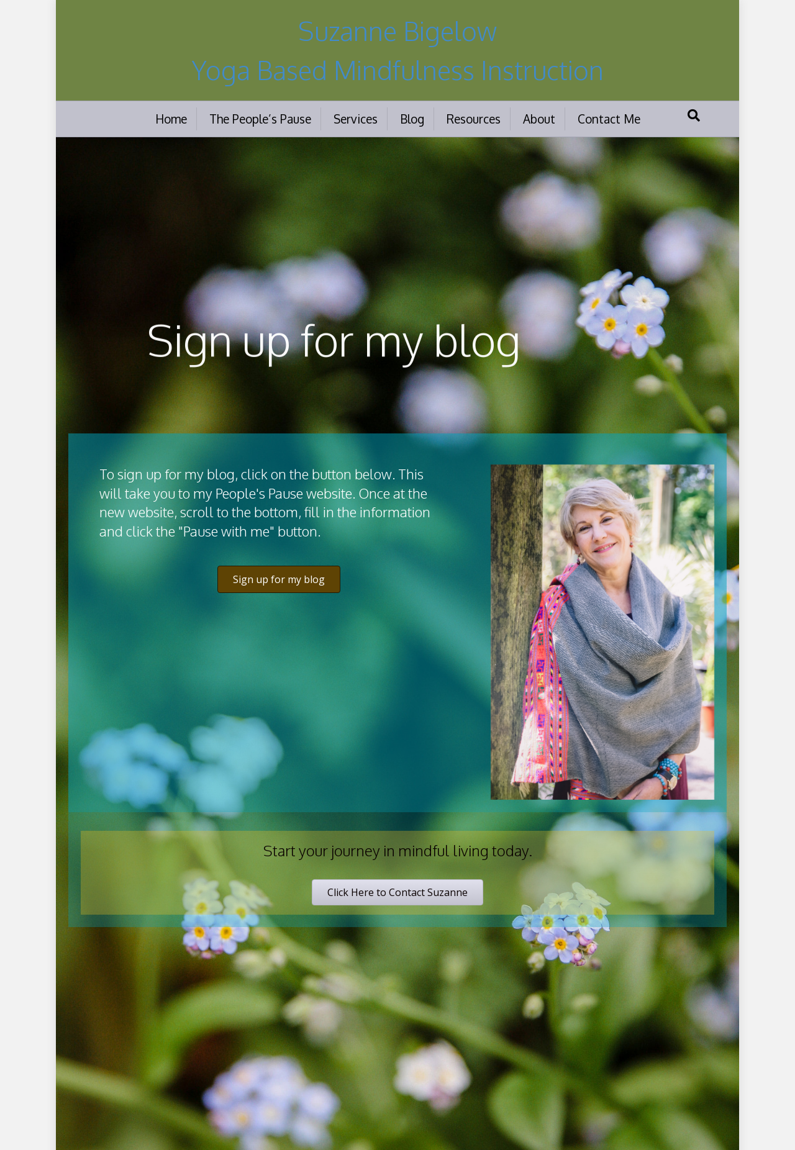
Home (171, 118)
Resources (474, 118)
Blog (412, 118)
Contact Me (609, 118)
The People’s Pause (260, 118)
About (539, 118)
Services (356, 118)
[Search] (694, 115)
